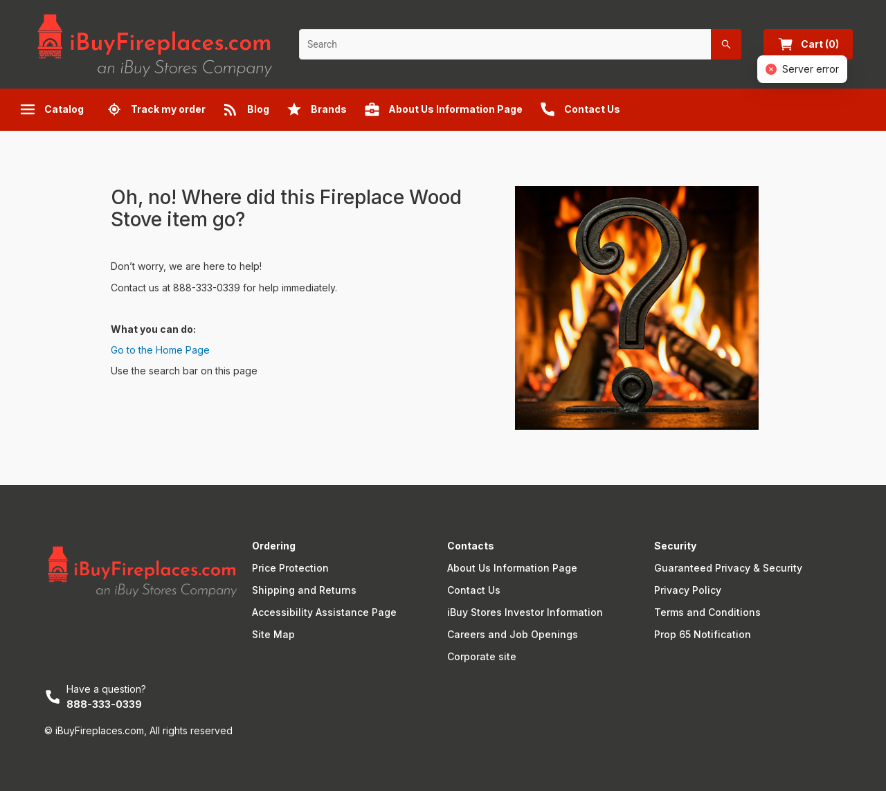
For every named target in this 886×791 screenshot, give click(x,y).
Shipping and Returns (304, 590)
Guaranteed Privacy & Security (728, 568)
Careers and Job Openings (512, 634)
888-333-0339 (104, 704)
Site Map (273, 634)
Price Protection (290, 568)
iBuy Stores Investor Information (525, 612)
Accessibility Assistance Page (324, 612)
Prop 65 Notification (702, 634)
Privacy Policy (687, 590)
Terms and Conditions (707, 612)
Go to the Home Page (160, 350)
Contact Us (473, 590)
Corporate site (481, 656)
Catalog (51, 109)
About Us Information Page (512, 568)
